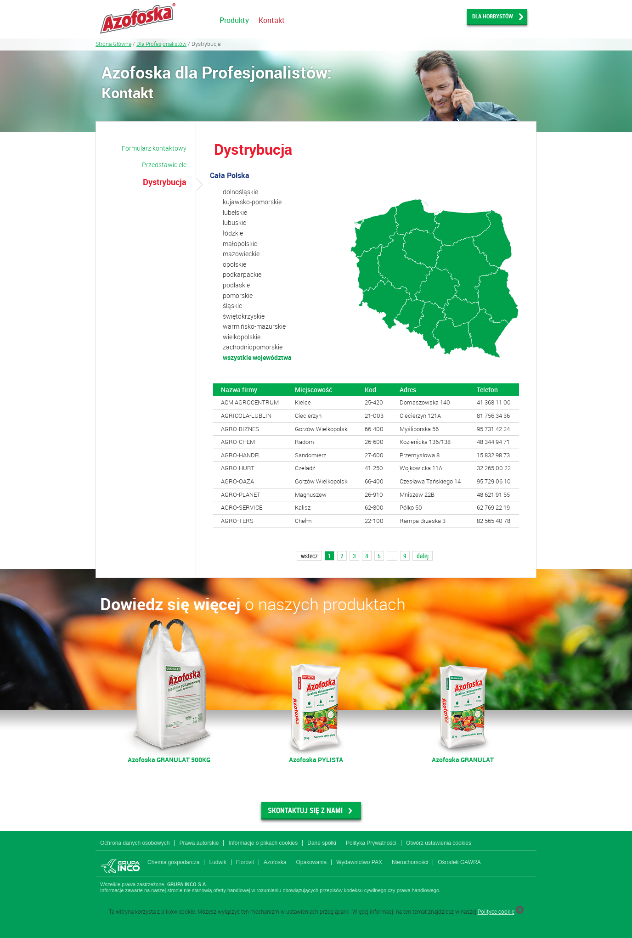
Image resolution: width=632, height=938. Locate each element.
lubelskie (235, 212)
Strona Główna (113, 43)
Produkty (234, 20)
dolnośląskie (240, 191)
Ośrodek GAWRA (459, 862)
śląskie (232, 305)
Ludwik (217, 862)
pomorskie (238, 295)
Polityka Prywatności (371, 843)
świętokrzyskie (244, 316)
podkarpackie (242, 274)
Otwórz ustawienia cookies (438, 843)
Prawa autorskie (199, 843)
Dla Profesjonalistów (161, 43)
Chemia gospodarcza (173, 862)
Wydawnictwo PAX (359, 862)
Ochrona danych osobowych (134, 843)
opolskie (234, 264)
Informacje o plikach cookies (263, 843)
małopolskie (240, 243)
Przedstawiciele (164, 164)
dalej (423, 555)
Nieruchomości (410, 862)
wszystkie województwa (257, 357)
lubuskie (234, 222)
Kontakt (272, 20)
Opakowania (311, 862)
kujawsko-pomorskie (252, 201)
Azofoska (275, 862)
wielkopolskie (241, 336)
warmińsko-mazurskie (254, 326)
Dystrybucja (164, 181)
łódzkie (233, 233)
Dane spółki (321, 843)
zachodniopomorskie (252, 347)
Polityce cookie (496, 911)
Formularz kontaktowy (154, 148)
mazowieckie (241, 253)
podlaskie (236, 285)
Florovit (245, 862)
